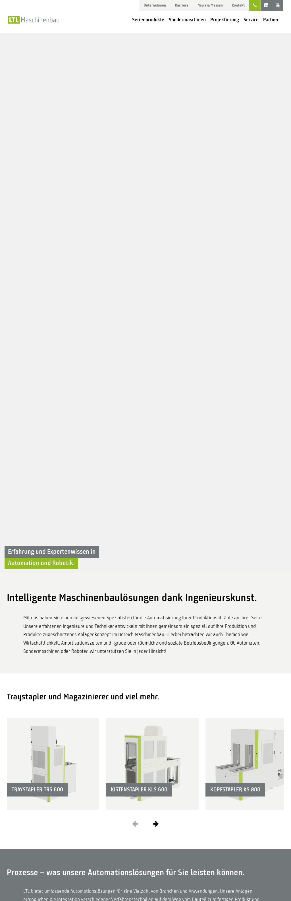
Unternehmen (155, 5)
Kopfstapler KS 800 (235, 789)
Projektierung (224, 19)
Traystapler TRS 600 (37, 789)
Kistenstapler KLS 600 (139, 789)
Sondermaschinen (187, 19)
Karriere (181, 5)
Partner (270, 19)
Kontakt (238, 5)
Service (251, 19)
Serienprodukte (148, 19)
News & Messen (210, 5)
